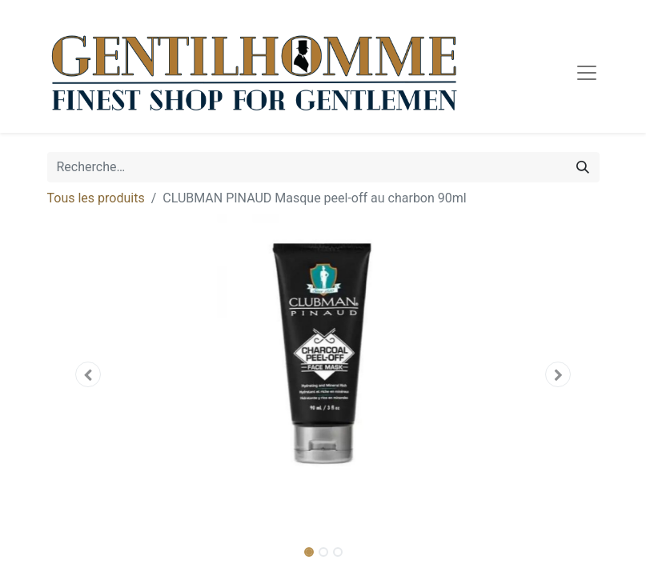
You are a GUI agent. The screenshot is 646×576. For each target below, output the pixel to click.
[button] (88, 374)
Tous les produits (96, 198)
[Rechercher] (583, 167)
